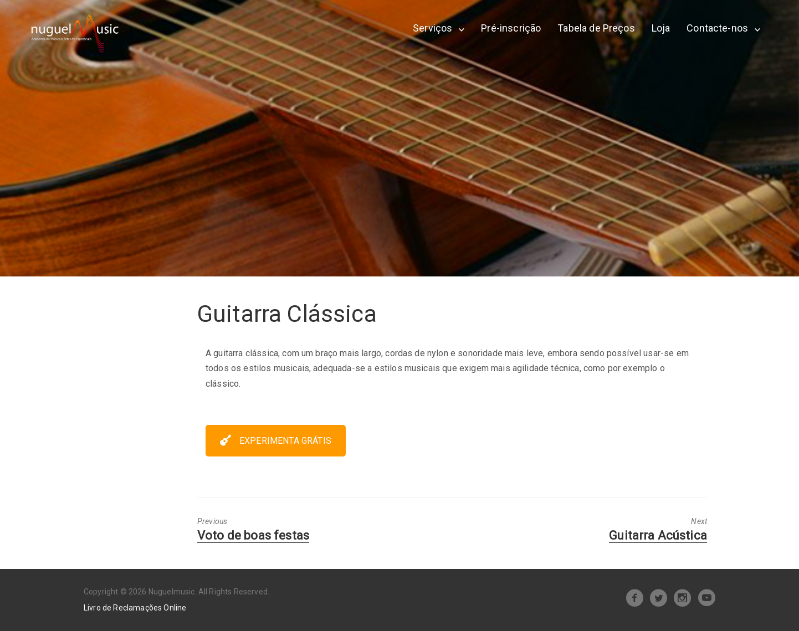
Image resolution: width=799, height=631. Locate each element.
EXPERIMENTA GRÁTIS (275, 440)
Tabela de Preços (596, 28)
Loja (661, 28)
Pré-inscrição (511, 28)
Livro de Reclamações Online (135, 607)
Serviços (432, 28)
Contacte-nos (717, 28)
